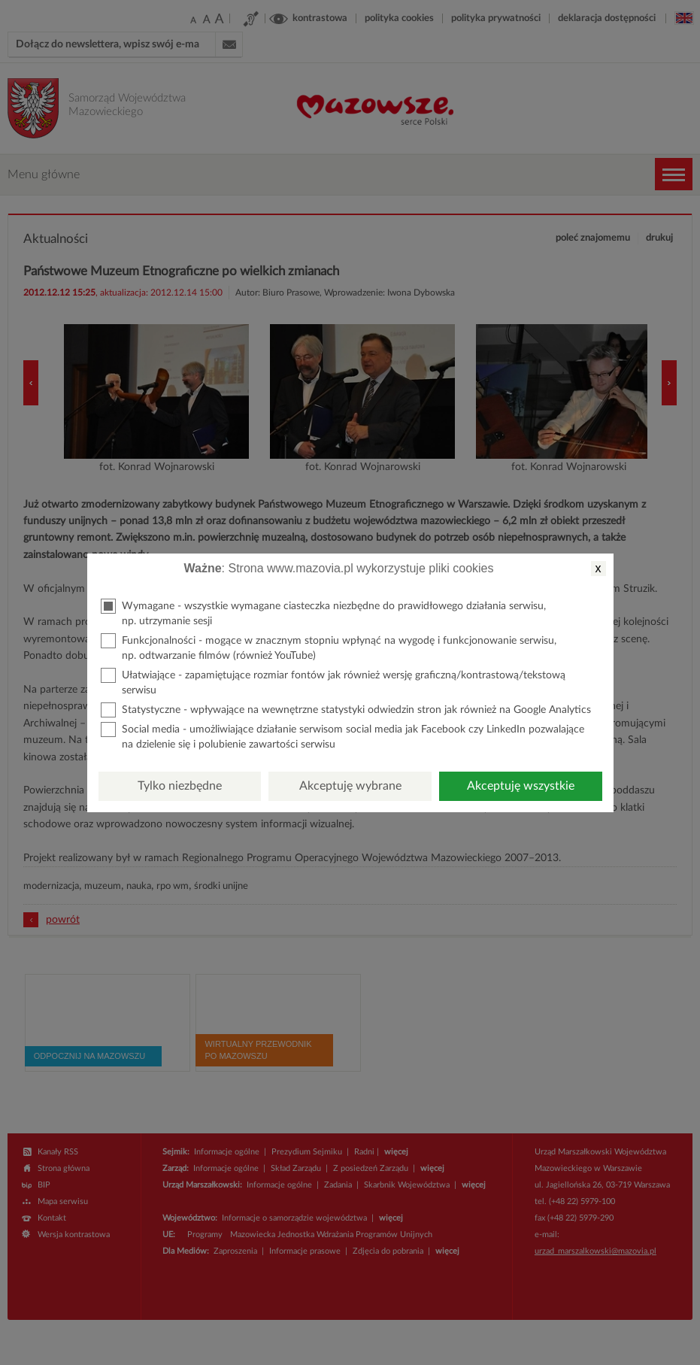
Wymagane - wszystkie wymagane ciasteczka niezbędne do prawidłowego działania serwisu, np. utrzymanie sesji (323, 612)
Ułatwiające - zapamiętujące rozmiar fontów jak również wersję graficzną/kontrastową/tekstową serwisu (333, 682)
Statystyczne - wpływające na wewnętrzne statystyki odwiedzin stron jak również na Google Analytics (346, 709)
